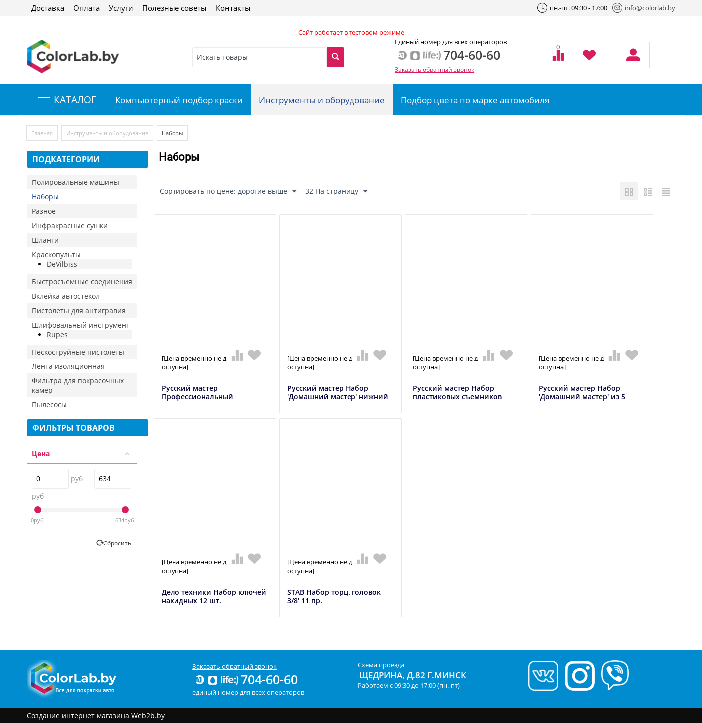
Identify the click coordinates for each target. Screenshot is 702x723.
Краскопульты (56, 254)
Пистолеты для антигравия (79, 310)
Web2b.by (148, 715)
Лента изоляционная (68, 366)
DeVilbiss (62, 264)
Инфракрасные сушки (70, 225)
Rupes (57, 334)
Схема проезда (381, 664)
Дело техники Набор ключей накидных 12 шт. (214, 596)
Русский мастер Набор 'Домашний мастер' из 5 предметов (582, 396)
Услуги (121, 8)
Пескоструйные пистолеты (78, 352)
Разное (44, 211)
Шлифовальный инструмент (81, 325)
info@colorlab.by (643, 8)
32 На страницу (336, 191)
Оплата (86, 8)
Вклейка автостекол (66, 296)
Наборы (45, 196)
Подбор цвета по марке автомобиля (475, 100)
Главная (42, 133)
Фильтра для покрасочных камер (78, 385)
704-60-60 (246, 679)
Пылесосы (49, 404)
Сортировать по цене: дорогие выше (228, 191)
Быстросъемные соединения (82, 281)
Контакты (233, 8)
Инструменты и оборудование (322, 100)
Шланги (45, 240)
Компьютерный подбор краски (179, 100)
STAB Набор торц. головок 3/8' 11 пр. (334, 596)
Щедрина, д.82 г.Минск (412, 675)
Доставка (47, 8)
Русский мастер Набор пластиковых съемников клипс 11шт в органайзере (460, 396)
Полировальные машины (75, 182)
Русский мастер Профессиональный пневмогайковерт (197, 396)
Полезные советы (174, 8)
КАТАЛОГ (67, 99)
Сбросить (117, 543)
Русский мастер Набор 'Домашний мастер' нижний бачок (337, 396)
